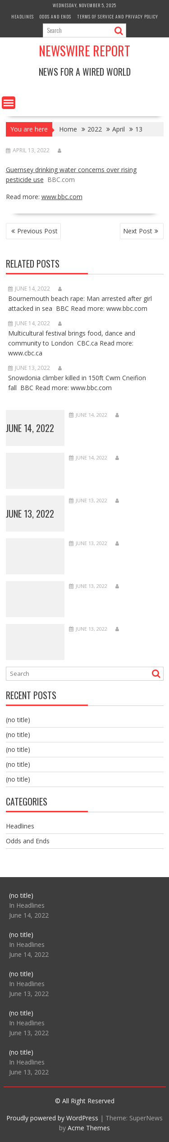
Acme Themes (89, 1128)
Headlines (22, 16)
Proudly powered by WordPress (52, 1118)
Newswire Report (84, 50)
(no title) (18, 719)
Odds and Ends (55, 16)
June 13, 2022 (30, 513)
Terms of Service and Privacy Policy (117, 16)
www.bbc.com (61, 196)
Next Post (137, 231)
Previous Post (37, 231)
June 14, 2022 (30, 428)
